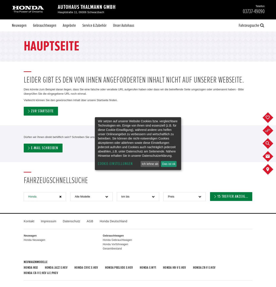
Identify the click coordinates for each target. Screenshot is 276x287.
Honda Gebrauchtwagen (117, 240)
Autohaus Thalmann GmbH (87, 7)
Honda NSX (31, 267)
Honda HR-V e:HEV (174, 267)
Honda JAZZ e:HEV (56, 267)
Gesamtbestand (112, 248)
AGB (90, 221)
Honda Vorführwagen (115, 244)
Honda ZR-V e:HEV (204, 267)
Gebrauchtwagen (44, 25)
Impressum (48, 221)
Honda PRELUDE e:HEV (119, 267)
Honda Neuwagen (34, 240)
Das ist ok (168, 164)
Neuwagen (19, 25)
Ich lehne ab (150, 164)
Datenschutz (71, 221)
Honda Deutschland (113, 221)
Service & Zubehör (94, 25)
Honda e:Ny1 (148, 267)
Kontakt (29, 221)
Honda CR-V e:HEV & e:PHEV (41, 273)
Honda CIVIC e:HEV (86, 267)
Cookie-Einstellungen (115, 164)
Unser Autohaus (123, 25)
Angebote (69, 25)
